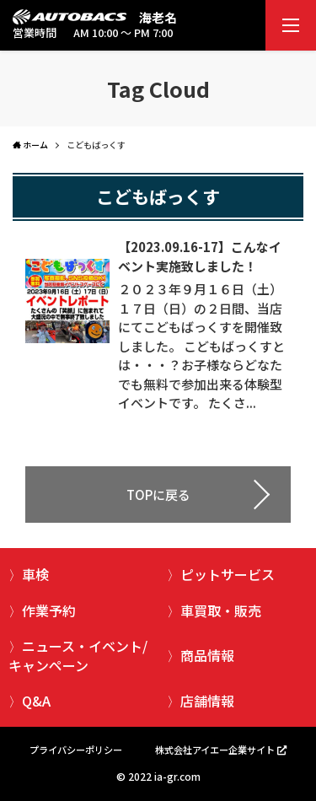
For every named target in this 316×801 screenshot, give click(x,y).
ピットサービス (227, 574)
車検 (35, 574)
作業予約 (49, 610)
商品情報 (207, 655)
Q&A (36, 701)
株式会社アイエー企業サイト (215, 749)
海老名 (158, 17)
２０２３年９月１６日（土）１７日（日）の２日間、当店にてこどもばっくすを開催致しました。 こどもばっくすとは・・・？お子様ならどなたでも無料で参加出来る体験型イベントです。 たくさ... (201, 345)
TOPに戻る (158, 494)
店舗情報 (207, 701)
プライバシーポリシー (75, 749)
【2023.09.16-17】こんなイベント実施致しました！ (199, 256)
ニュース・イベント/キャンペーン (77, 655)
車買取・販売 (220, 610)
